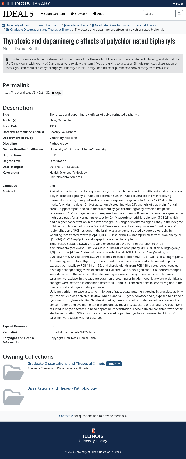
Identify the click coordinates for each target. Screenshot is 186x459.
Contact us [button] (66, 416)
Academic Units (76, 25)
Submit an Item (52, 14)
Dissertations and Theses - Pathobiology (62, 388)
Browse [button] (78, 14)
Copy (56, 93)
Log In (178, 3)
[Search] (159, 13)
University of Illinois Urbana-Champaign (31, 25)
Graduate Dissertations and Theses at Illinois (124, 25)
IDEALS (18, 13)
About (99, 14)
